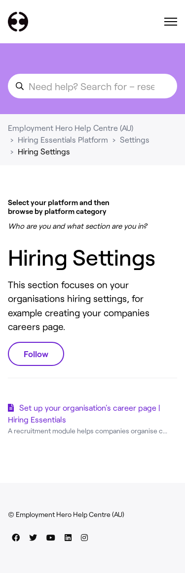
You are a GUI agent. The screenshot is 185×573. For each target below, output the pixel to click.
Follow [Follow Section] (36, 354)
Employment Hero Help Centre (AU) (70, 127)
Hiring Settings (44, 151)
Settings (134, 139)
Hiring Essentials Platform (63, 139)
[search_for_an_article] (92, 86)
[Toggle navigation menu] (170, 21)
